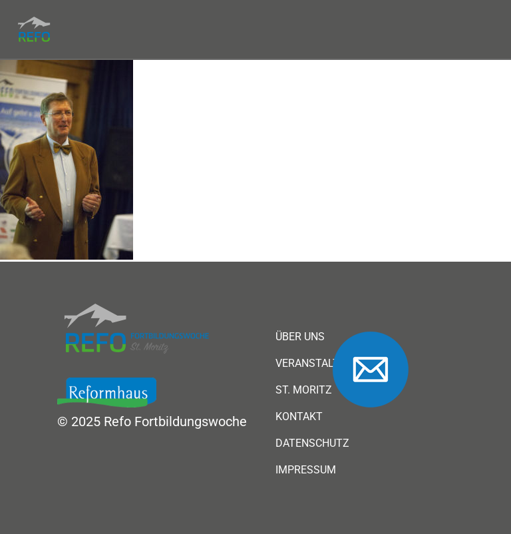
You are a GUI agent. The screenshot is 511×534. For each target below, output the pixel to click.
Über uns (300, 337)
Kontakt (299, 416)
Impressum (305, 470)
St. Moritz (303, 390)
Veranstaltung (318, 363)
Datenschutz (312, 443)
